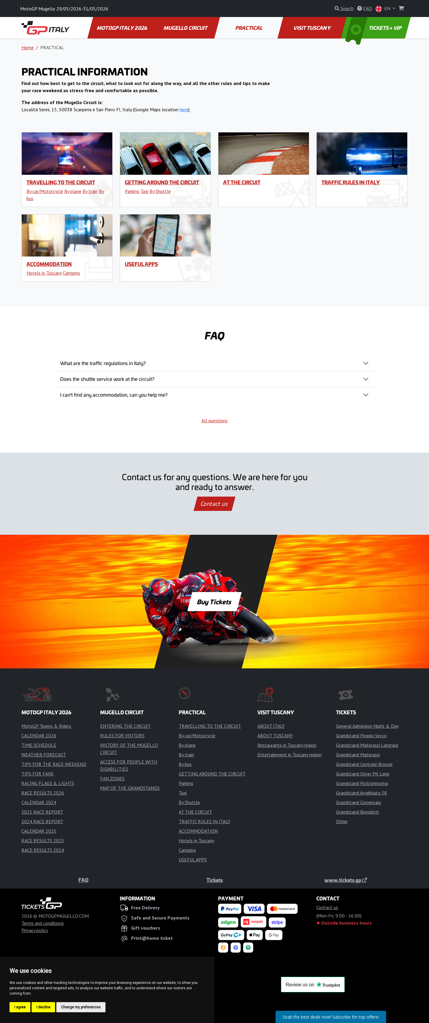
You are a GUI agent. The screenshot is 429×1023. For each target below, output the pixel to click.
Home (27, 47)
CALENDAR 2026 (38, 735)
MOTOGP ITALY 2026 (122, 27)
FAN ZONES (112, 778)
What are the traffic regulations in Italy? (103, 363)
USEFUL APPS (141, 264)
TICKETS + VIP (374, 27)
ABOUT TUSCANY (275, 735)
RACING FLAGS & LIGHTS (47, 783)
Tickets (214, 879)
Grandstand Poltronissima (362, 783)
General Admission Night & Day (367, 726)
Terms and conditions (42, 923)
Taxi (144, 191)
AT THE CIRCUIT (241, 182)
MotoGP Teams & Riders (46, 726)
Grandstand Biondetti (357, 812)
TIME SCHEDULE (38, 745)
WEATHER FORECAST (43, 755)
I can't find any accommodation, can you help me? (113, 394)
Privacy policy (34, 930)
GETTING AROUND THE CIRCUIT (162, 182)
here (184, 109)
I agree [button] (20, 1007)
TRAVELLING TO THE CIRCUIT (61, 182)
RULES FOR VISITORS (122, 735)
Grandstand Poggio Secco (361, 735)
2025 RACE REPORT (42, 812)
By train (90, 191)
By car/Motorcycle (45, 191)
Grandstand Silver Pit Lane (362, 774)
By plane (72, 191)
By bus (185, 764)
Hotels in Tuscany (44, 273)
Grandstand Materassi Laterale (367, 745)
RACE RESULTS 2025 (42, 840)
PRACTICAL (248, 27)
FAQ (83, 879)
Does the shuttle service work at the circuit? (107, 378)
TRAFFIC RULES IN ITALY (350, 182)
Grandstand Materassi (358, 755)
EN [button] (383, 8)
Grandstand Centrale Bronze (364, 764)
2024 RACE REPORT (42, 821)
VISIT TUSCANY (312, 27)
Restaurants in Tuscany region (286, 745)
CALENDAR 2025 (38, 831)
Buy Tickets (214, 601)
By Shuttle (160, 191)
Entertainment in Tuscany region (289, 755)
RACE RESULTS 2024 (42, 850)
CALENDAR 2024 (38, 802)
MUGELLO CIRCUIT (186, 27)
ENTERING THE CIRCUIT (125, 726)
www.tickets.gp (345, 879)
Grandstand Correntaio (358, 802)
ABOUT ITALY (271, 726)
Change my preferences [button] (81, 1007)
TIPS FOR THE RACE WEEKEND (53, 764)
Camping (71, 273)
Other (342, 821)
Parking (132, 191)
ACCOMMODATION (49, 264)
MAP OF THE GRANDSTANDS (130, 788)
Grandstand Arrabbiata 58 (361, 793)
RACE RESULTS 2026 (42, 793)
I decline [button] (43, 1007)
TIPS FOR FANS (37, 774)
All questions (214, 421)
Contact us (214, 504)
